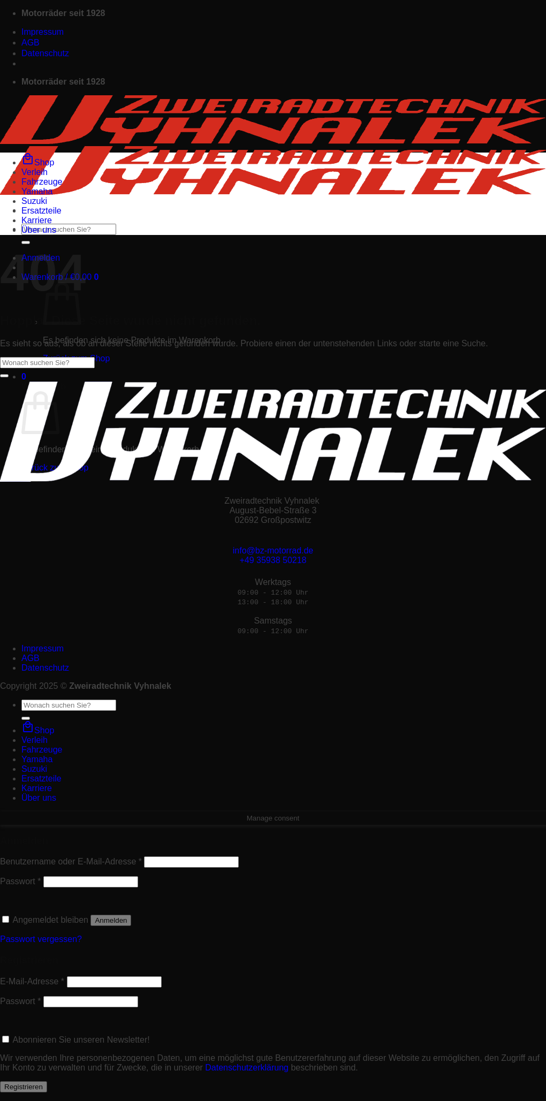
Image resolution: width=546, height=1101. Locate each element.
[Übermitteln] (25, 242)
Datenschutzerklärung (247, 1067)
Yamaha (36, 191)
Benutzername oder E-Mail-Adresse (71, 861)
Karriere (36, 220)
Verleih (34, 172)
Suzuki (34, 201)
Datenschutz (45, 53)
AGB (30, 42)
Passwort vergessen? (41, 939)
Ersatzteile (41, 210)
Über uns (38, 229)
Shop (37, 162)
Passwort (20, 881)
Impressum (42, 31)
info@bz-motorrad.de (273, 550)
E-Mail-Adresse (32, 981)
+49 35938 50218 (272, 560)
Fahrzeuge (42, 181)
